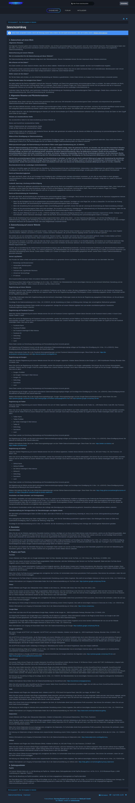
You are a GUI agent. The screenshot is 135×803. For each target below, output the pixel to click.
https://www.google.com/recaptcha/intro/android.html (25, 656)
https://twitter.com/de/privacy (18, 445)
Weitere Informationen (100, 33)
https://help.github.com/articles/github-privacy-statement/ (34, 492)
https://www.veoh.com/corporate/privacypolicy (91, 710)
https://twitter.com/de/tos (103, 443)
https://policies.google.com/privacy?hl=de (85, 398)
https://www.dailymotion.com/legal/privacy (94, 737)
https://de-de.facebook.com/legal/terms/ (44, 354)
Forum (67, 10)
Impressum (27, 795)
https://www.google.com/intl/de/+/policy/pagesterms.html (52, 398)
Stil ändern (104, 795)
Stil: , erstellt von (67, 800)
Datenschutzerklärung (15, 795)
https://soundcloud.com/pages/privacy (79, 681)
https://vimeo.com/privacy (86, 606)
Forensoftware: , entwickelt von (67, 799)
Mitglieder (81, 10)
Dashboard (53, 10)
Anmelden (124, 3)
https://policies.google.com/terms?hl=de (21, 398)
